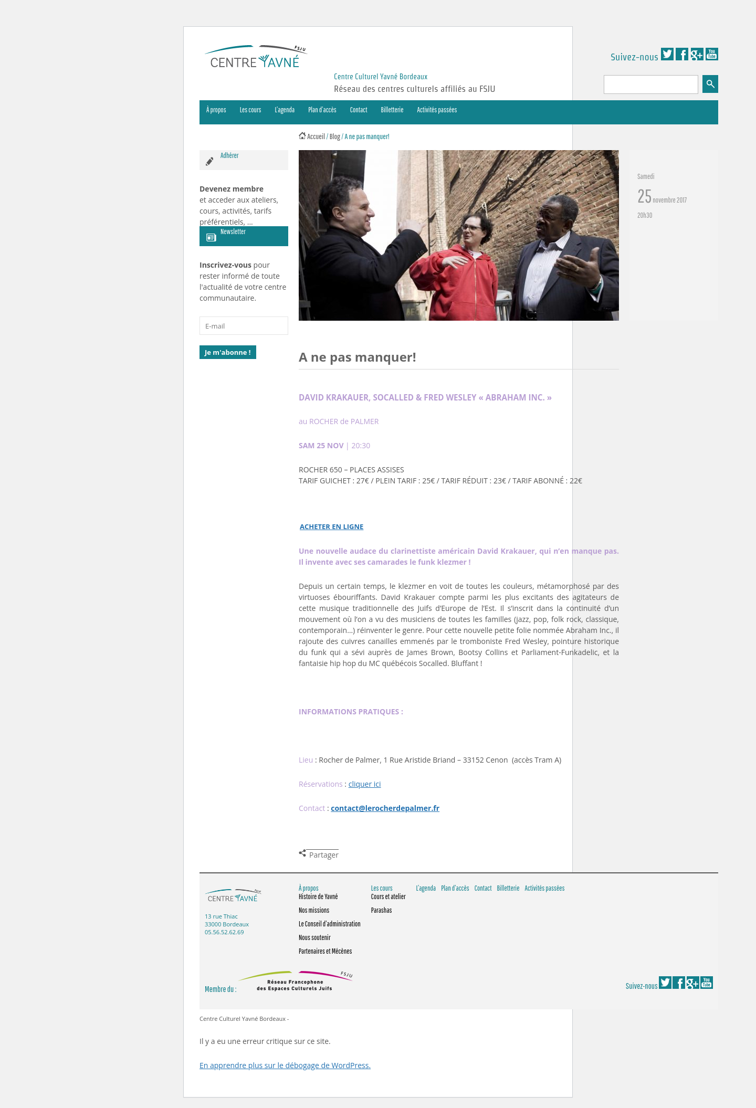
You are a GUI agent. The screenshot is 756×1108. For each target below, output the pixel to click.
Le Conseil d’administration (330, 924)
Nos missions (314, 910)
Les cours (250, 109)
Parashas (381, 910)
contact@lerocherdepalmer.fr (385, 808)
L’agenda (285, 109)
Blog (335, 136)
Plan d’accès (322, 109)
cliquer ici (365, 784)
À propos (216, 109)
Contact (359, 109)
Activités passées (437, 109)
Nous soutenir (315, 937)
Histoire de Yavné (318, 896)
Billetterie (392, 109)
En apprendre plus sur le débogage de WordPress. (285, 1065)
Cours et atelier (388, 896)
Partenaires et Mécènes (325, 951)
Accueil (316, 136)
